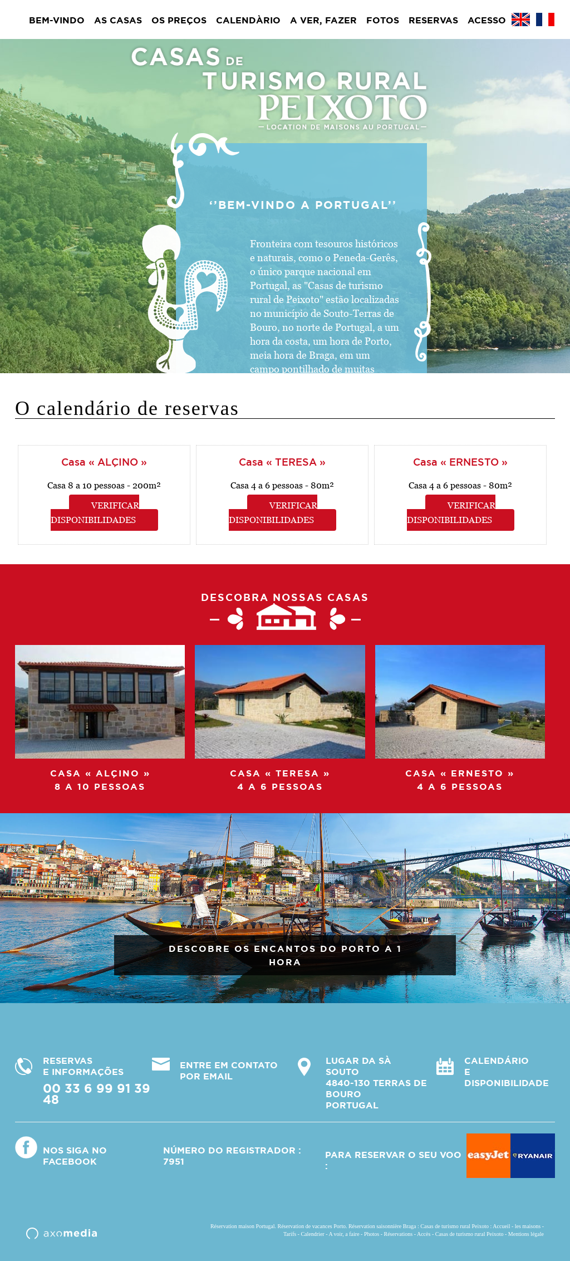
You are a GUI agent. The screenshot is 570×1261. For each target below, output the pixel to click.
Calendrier (312, 1234)
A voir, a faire (343, 1234)
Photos (371, 1234)
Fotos (382, 20)
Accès (423, 1234)
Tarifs (289, 1234)
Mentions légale (526, 1234)
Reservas (433, 20)
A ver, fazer (323, 20)
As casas (118, 20)
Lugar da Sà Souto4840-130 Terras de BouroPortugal (376, 1082)
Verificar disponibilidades (95, 512)
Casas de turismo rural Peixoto (469, 1234)
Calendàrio (248, 20)
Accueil (501, 1226)
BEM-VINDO (57, 20)
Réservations (398, 1234)
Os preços (179, 20)
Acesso (487, 20)
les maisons (527, 1226)
